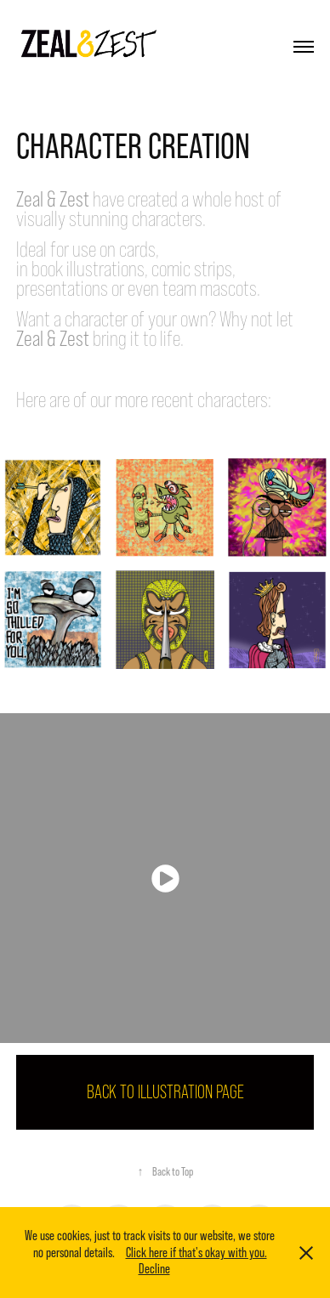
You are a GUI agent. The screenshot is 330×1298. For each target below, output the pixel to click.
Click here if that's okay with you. (196, 1252)
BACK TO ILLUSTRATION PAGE (165, 1091)
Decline (154, 1268)
